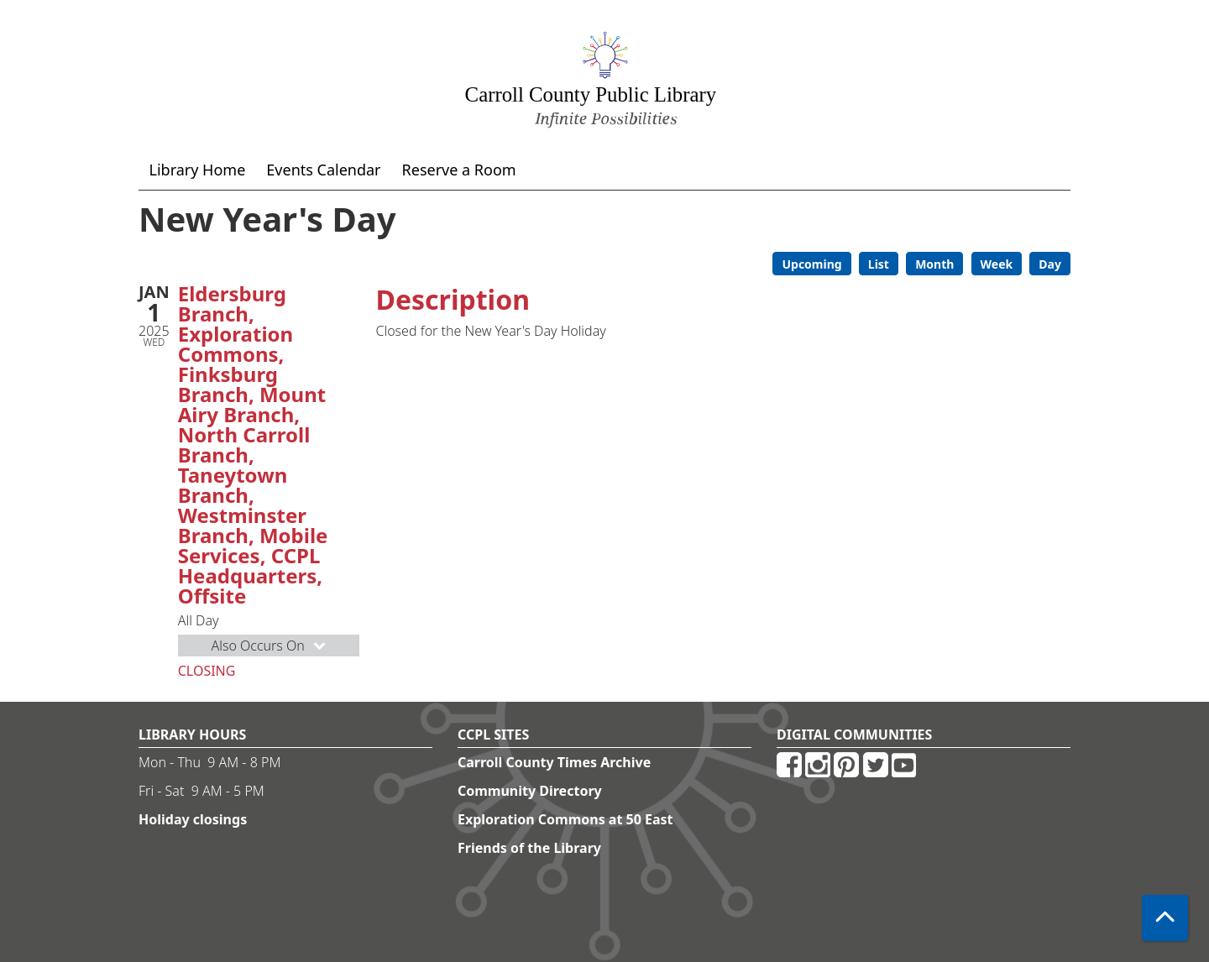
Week (997, 264)
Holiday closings (193, 819)
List (878, 264)
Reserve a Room (459, 169)
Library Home (197, 169)
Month (934, 264)
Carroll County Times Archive (554, 762)
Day (1050, 264)
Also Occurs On (269, 645)
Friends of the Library (529, 848)
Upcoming (811, 264)
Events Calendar (323, 169)
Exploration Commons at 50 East (565, 819)
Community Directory (530, 791)
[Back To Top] (1165, 918)
